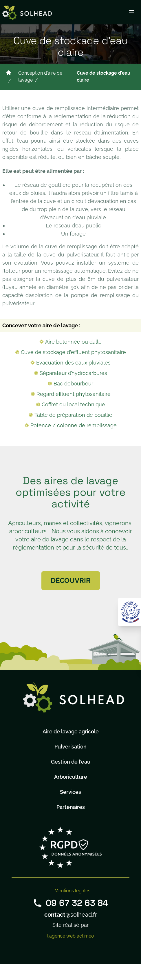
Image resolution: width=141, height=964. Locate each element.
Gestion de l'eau (70, 762)
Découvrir (71, 580)
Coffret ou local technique (73, 404)
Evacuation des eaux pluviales (73, 363)
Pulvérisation (70, 747)
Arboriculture (70, 777)
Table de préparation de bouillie (73, 415)
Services (70, 792)
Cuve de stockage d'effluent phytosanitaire (73, 352)
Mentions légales (72, 890)
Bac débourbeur (73, 383)
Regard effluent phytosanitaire (73, 394)
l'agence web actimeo (70, 936)
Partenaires (70, 807)
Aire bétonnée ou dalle (73, 342)
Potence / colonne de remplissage (73, 425)
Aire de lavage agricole (71, 731)
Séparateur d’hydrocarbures (73, 373)
